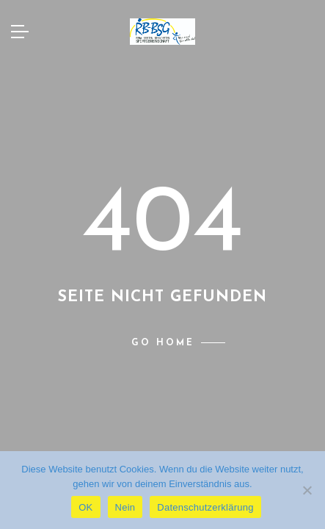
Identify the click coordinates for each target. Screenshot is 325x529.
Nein (125, 507)
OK (85, 507)
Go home (162, 343)
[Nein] (306, 490)
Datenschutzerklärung (205, 507)
